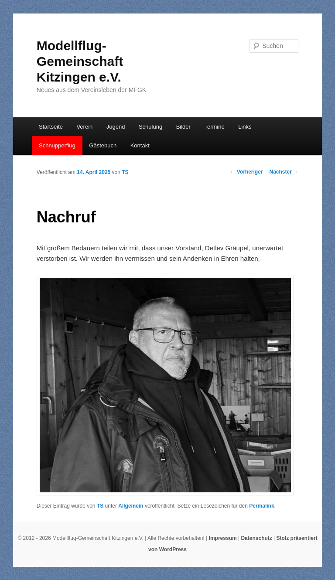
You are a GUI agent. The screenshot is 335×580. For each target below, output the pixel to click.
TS (125, 172)
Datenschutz (256, 538)
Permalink (261, 506)
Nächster (284, 172)
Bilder (183, 126)
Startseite (51, 126)
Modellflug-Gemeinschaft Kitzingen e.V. (80, 61)
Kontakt (140, 145)
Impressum (223, 538)
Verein (84, 126)
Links (244, 126)
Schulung (150, 126)
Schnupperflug (57, 145)
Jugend (115, 126)
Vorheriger (246, 172)
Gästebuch (102, 145)
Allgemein (130, 506)
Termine (214, 126)
